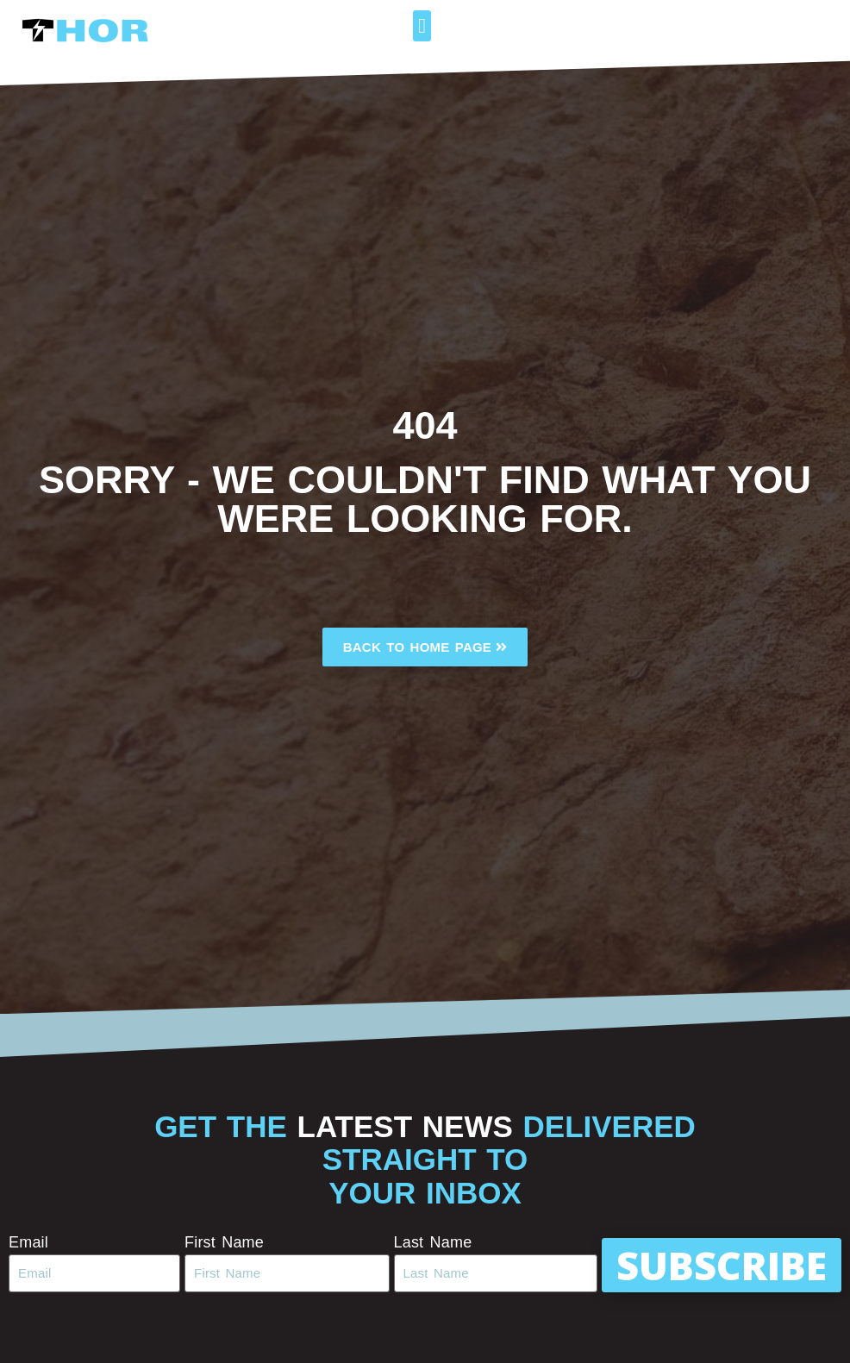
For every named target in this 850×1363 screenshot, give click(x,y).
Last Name (433, 1242)
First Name (224, 1242)
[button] (422, 25)
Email (28, 1242)
